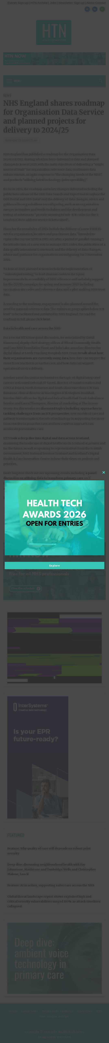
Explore (54, 565)
